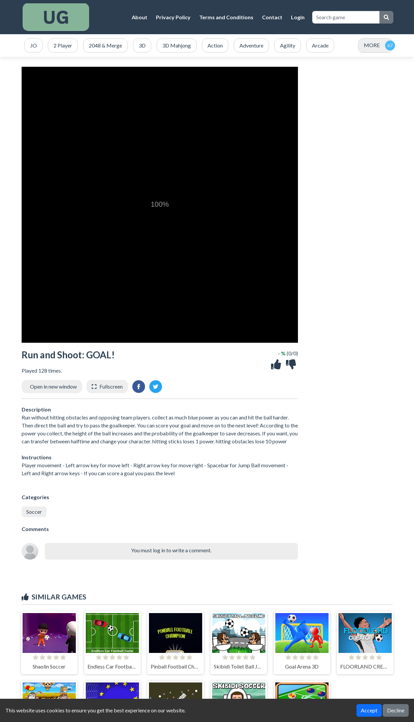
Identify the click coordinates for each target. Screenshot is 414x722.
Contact (272, 17)
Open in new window (53, 386)
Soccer (34, 511)
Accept (369, 710)
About (139, 17)
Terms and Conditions (226, 17)
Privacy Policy (173, 17)
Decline (395, 710)
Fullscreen (111, 386)
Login (298, 17)
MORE (372, 45)
